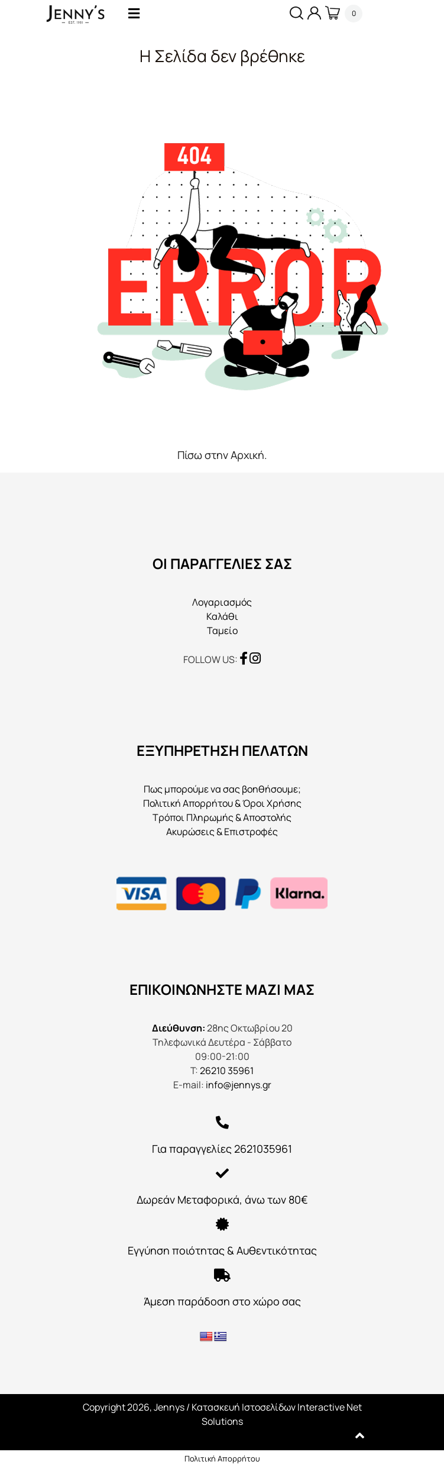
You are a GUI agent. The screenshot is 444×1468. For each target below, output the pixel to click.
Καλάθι (222, 616)
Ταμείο (222, 630)
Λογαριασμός (222, 602)
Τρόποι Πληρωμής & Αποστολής (222, 817)
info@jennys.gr (238, 1084)
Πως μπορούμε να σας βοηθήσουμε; (222, 789)
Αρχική (247, 455)
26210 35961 (227, 1070)
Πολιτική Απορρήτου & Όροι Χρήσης (222, 803)
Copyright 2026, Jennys (133, 1407)
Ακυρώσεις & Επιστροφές (222, 831)
